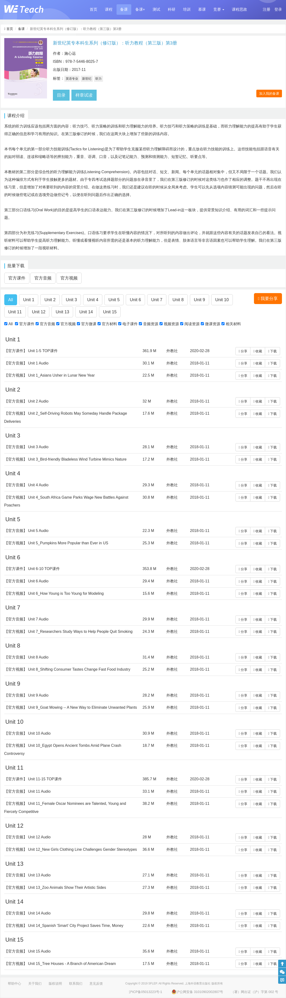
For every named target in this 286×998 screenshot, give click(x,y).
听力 (98, 78)
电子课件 (130, 324)
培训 (187, 9)
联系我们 (75, 983)
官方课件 (26, 324)
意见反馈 (96, 983)
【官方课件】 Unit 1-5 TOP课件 (31, 351)
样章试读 (84, 95)
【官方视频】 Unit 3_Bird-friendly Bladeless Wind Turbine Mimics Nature (65, 459)
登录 (278, 9)
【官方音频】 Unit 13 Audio (27, 875)
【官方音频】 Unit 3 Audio (26, 447)
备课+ (140, 9)
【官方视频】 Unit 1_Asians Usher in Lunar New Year (49, 375)
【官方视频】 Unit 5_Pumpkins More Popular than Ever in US (56, 543)
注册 (266, 9)
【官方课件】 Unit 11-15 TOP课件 (33, 779)
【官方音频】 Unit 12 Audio (27, 837)
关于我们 (35, 983)
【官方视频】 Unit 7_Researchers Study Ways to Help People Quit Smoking (68, 631)
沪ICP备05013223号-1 (145, 992)
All (11, 324)
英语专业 (72, 78)
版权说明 (55, 983)
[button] (219, 9)
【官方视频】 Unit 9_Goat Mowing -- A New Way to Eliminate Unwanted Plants (70, 707)
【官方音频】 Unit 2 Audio (26, 401)
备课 (124, 9)
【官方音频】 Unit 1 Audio (26, 363)
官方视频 (68, 324)
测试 (156, 9)
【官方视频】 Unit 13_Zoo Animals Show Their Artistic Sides (55, 887)
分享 (243, 351)
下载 (272, 351)
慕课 (202, 9)
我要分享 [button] (268, 298)
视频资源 (171, 324)
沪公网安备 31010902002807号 (197, 991)
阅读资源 (192, 324)
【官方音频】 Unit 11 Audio (27, 791)
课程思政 (239, 9)
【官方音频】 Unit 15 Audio (27, 951)
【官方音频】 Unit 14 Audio (27, 913)
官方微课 (88, 324)
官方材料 (109, 324)
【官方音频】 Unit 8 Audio (26, 657)
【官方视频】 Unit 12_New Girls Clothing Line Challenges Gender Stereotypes (70, 849)
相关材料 (233, 324)
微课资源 (212, 324)
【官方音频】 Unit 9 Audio (26, 695)
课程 (109, 9)
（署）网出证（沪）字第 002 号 (254, 992)
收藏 (257, 351)
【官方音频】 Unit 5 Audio (26, 531)
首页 (93, 9)
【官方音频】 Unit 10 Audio (27, 733)
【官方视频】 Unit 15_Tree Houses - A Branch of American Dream (60, 964)
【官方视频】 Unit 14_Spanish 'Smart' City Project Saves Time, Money (63, 926)
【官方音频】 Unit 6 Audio (26, 581)
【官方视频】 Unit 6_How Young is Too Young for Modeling (54, 593)
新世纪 (86, 78)
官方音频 (47, 324)
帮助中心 (14, 983)
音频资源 (150, 324)
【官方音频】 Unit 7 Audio (26, 619)
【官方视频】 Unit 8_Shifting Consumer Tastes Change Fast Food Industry (67, 669)
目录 (61, 95)
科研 (171, 9)
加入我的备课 (269, 93)
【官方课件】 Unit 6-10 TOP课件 (32, 569)
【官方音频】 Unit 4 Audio (26, 485)
